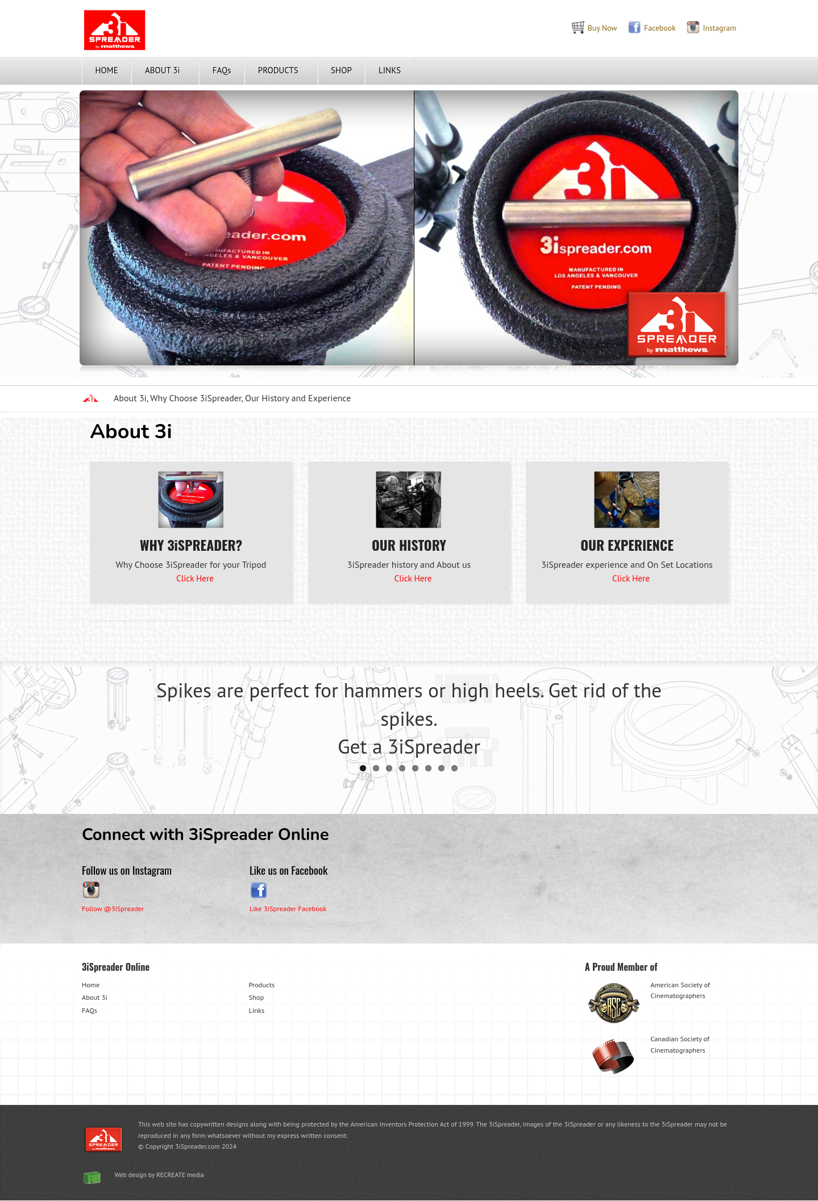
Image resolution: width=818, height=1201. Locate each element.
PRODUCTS (278, 70)
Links (257, 1010)
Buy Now (586, 27)
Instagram (706, 27)
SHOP (341, 70)
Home (91, 984)
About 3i (95, 997)
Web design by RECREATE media (162, 1175)
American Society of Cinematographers (649, 1002)
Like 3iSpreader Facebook (290, 908)
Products (262, 984)
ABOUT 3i (162, 70)
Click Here (194, 578)
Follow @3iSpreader (114, 908)
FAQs (222, 70)
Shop (257, 997)
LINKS (390, 70)
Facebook (645, 27)
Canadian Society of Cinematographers (649, 1057)
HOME (106, 70)
